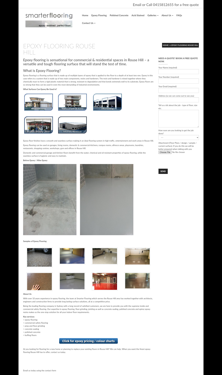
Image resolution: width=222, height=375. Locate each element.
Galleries (152, 15)
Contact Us (88, 23)
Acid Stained (138, 15)
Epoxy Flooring (99, 15)
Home (85, 15)
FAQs (179, 15)
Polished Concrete (119, 15)
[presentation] (181, 161)
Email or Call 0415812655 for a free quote (166, 4)
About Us (167, 15)
